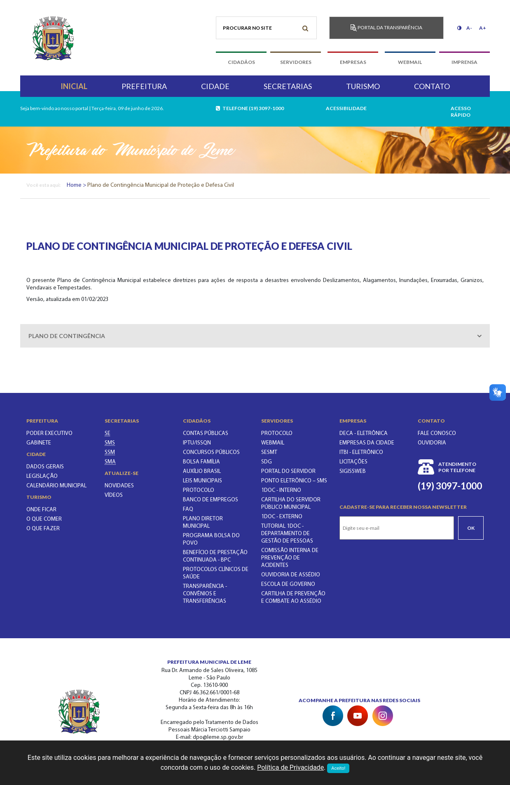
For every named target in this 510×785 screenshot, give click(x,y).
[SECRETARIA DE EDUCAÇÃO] (107, 433)
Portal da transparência (386, 27)
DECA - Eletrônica (363, 433)
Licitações (353, 462)
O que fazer (43, 529)
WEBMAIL (272, 443)
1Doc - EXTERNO (281, 517)
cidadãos (241, 62)
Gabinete (38, 443)
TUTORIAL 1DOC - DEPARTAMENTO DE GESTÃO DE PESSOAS (287, 533)
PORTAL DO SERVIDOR (288, 471)
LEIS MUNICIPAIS (202, 481)
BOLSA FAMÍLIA (201, 462)
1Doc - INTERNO (281, 490)
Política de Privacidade (290, 767)
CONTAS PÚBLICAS (205, 433)
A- (469, 28)
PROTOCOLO (198, 490)
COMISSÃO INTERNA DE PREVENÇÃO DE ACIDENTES (289, 558)
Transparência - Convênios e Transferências (205, 593)
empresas (353, 62)
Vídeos (114, 495)
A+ (482, 28)
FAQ (188, 509)
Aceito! (338, 768)
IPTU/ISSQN (197, 443)
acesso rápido (461, 111)
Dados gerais (45, 467)
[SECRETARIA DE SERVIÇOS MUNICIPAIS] (110, 452)
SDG (266, 462)
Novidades (119, 486)
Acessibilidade (346, 108)
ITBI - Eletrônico (361, 452)
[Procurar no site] (266, 27)
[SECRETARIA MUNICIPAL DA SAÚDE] (110, 443)
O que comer (44, 519)
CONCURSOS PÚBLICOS (211, 452)
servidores (295, 62)
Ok (471, 528)
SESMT (269, 452)
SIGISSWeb (352, 471)
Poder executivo (49, 433)
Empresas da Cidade (366, 443)
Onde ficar (41, 510)
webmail (410, 62)
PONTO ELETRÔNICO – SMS (294, 481)
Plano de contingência (66, 335)
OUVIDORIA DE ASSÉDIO (290, 575)
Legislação (42, 476)
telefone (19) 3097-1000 (250, 108)
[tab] (255, 336)
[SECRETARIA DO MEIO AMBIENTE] (110, 462)
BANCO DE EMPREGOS (210, 500)
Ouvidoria (432, 443)
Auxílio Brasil (202, 471)
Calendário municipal (56, 486)
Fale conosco (437, 433)
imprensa (464, 62)
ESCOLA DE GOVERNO (288, 584)
